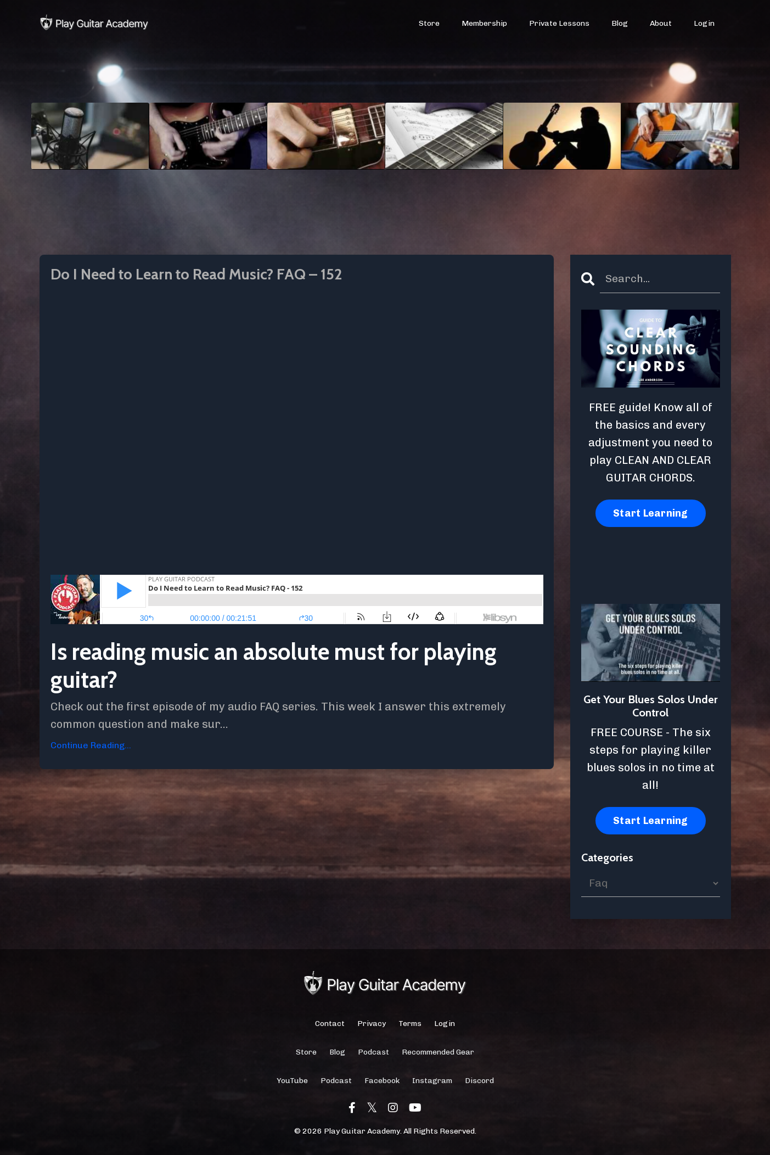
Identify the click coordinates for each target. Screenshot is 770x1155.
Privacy (371, 1024)
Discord (479, 1081)
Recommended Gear (438, 1052)
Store (429, 24)
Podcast (373, 1052)
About (661, 24)
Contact (330, 1024)
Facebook (382, 1081)
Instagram (432, 1081)
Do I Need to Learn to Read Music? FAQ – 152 (219, 276)
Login (704, 24)
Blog (620, 24)
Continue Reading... (90, 748)
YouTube (292, 1081)
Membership (485, 24)
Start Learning (650, 514)
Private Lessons (560, 24)
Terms (409, 1024)
